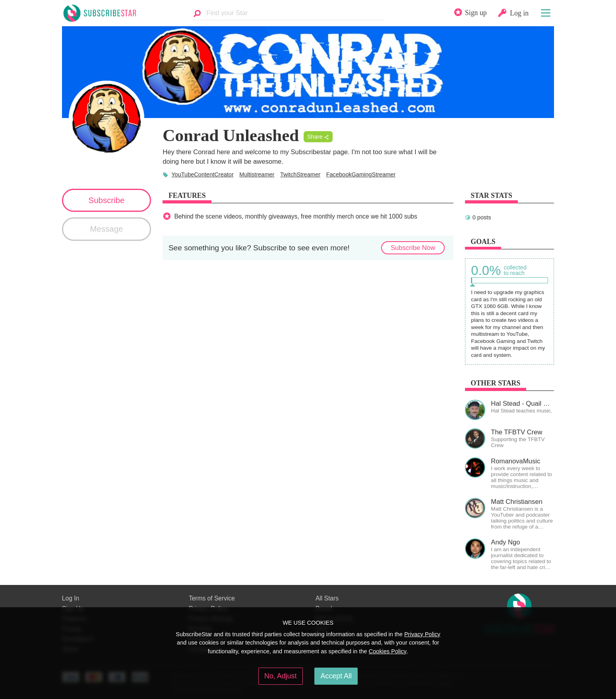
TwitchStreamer (300, 174)
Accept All (336, 676)
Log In (70, 598)
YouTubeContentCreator (202, 174)
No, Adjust (280, 676)
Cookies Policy (388, 651)
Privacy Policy (422, 634)
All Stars (327, 598)
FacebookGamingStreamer (361, 174)
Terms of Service (212, 598)
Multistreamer (256, 174)
